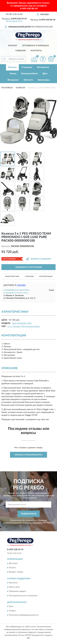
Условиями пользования (32, 523)
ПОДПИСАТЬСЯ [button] (28, 514)
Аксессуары (44, 80)
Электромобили (29, 73)
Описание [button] (29, 276)
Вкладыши (13, 80)
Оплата (12, 568)
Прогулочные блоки (30, 326)
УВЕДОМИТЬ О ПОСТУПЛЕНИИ (28, 267)
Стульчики (27, 67)
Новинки (20, 51)
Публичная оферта (17, 591)
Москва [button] (21, 285)
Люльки (16, 326)
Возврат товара (16, 572)
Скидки (12, 611)
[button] (14, 21)
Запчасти (28, 80)
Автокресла (43, 67)
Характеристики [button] (12, 276)
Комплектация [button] (45, 276)
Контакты (36, 51)
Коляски (12, 67)
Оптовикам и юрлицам (35, 46)
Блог (11, 607)
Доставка (13, 563)
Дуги (45, 73)
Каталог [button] (12, 46)
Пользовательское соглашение (23, 596)
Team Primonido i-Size (21, 323)
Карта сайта (14, 587)
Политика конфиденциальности (24, 615)
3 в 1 (10, 326)
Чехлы (13, 73)
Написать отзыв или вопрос (28, 455)
